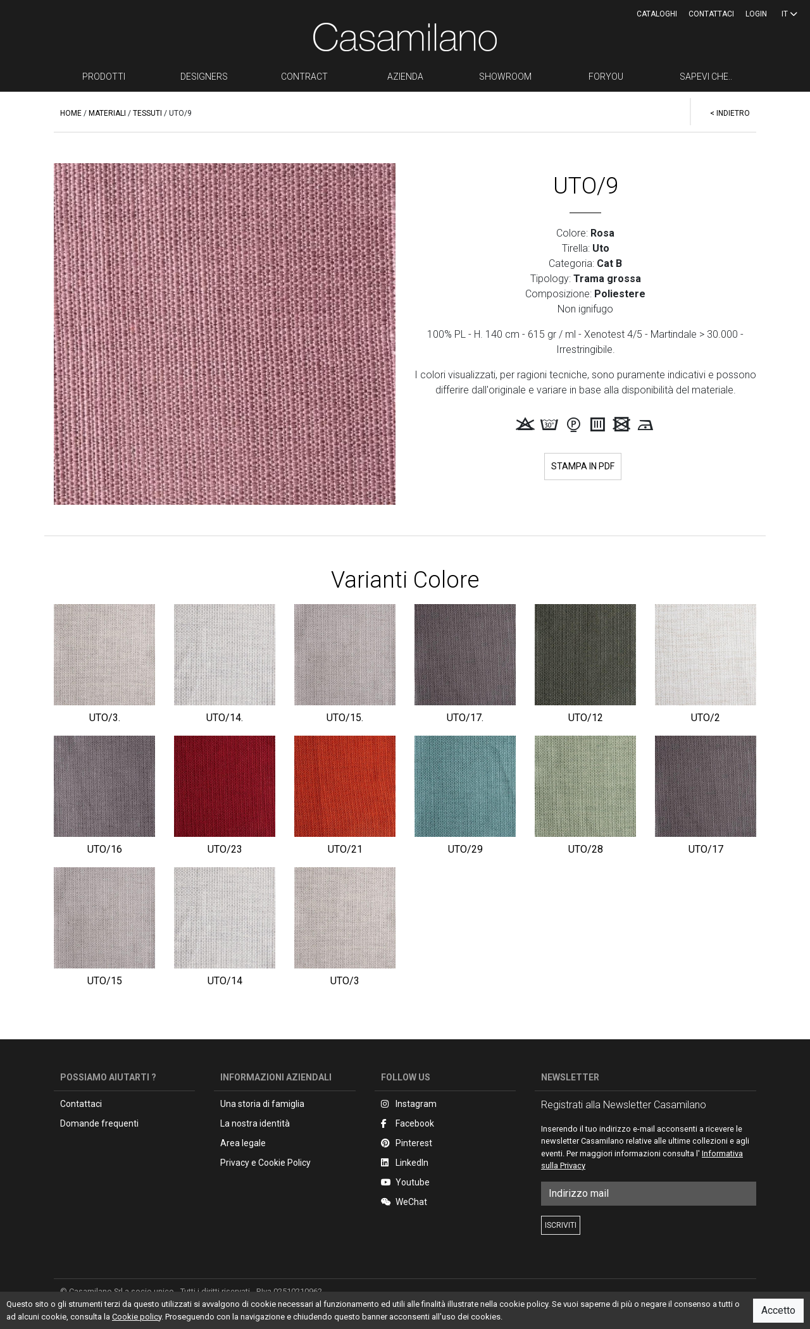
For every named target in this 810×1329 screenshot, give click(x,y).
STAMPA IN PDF (582, 466)
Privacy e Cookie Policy (265, 1163)
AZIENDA (405, 76)
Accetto (778, 1310)
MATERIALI (107, 113)
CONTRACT (304, 76)
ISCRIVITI (560, 1225)
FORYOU (606, 76)
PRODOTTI (103, 76)
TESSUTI (147, 113)
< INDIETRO (730, 113)
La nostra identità (255, 1123)
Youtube (405, 1182)
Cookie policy (136, 1316)
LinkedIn (404, 1163)
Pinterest (406, 1143)
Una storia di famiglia (262, 1104)
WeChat (404, 1202)
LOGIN (756, 13)
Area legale (243, 1143)
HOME (71, 113)
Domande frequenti (99, 1123)
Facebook (407, 1123)
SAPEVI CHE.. (706, 76)
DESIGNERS (204, 76)
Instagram (409, 1104)
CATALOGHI (657, 13)
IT (789, 13)
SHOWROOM (505, 76)
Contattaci (711, 13)
